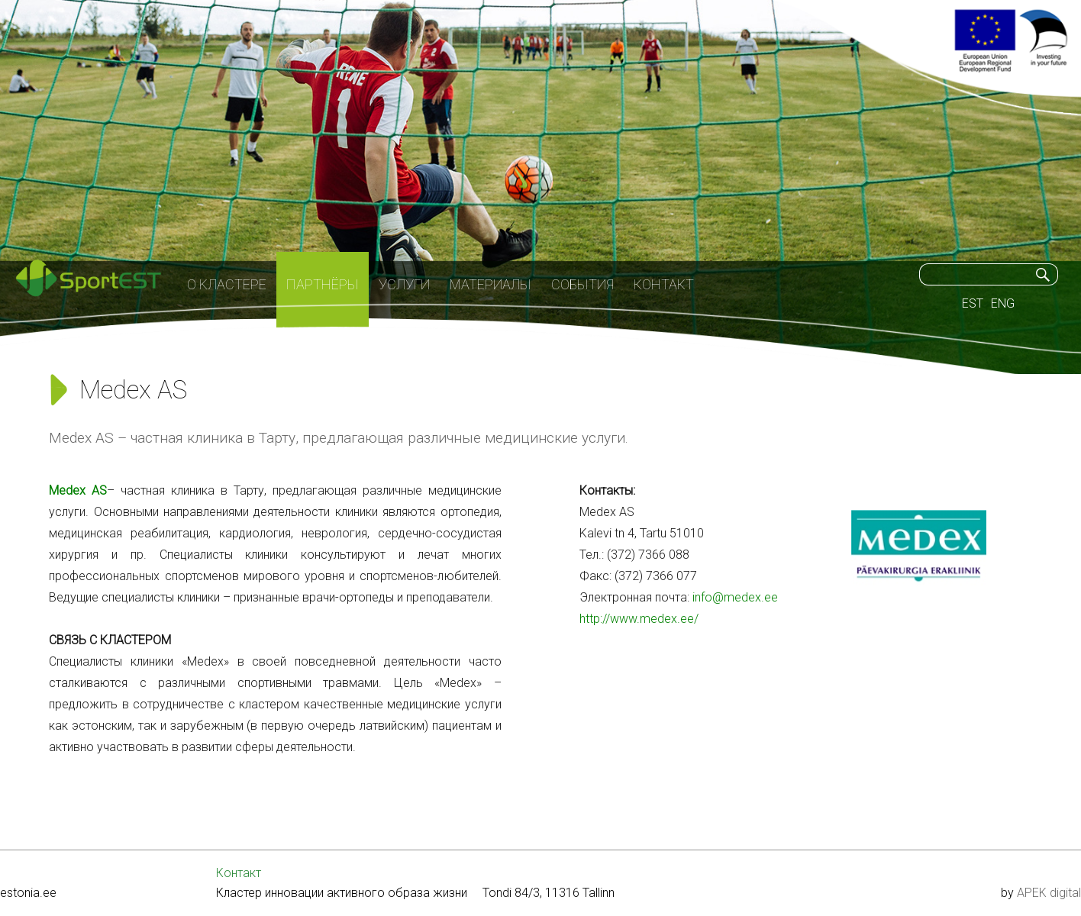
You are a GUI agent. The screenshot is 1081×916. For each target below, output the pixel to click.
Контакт (238, 873)
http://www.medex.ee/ (639, 618)
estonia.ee (28, 892)
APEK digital (1049, 892)
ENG (1003, 303)
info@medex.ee (735, 597)
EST (972, 303)
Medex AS (78, 490)
